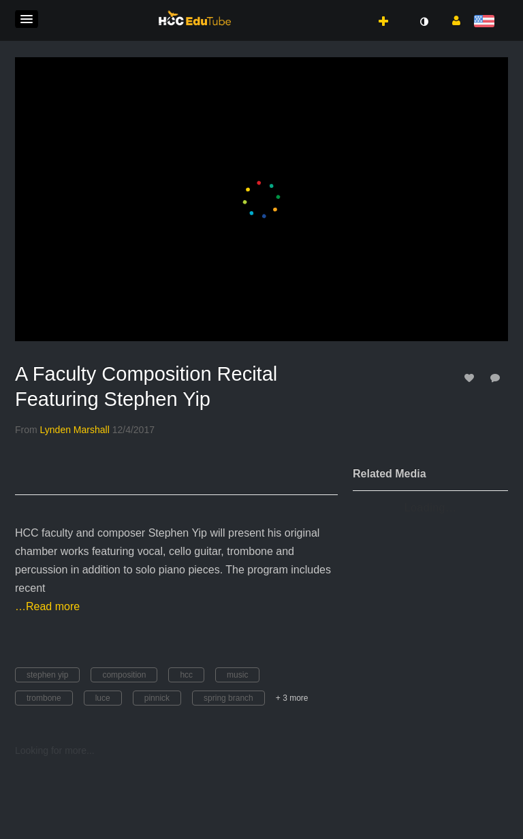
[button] (26, 19)
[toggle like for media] (471, 377)
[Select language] (486, 22)
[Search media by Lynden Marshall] (75, 429)
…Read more (47, 606)
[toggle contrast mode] (424, 22)
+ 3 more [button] (292, 698)
